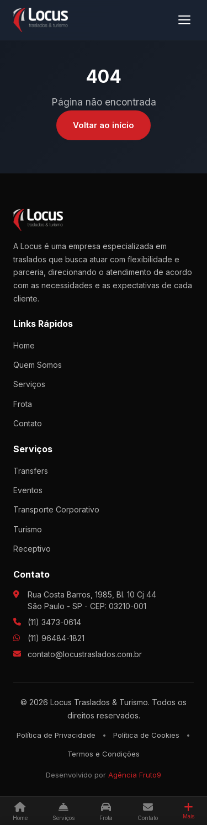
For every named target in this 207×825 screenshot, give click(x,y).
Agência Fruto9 (134, 774)
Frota (22, 404)
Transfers (30, 470)
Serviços (29, 384)
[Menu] (184, 20)
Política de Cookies (146, 735)
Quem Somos (37, 364)
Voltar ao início (103, 125)
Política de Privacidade (56, 735)
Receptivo (32, 548)
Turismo (27, 529)
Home (24, 345)
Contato (27, 423)
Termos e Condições (103, 753)
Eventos (28, 490)
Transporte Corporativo (56, 509)
